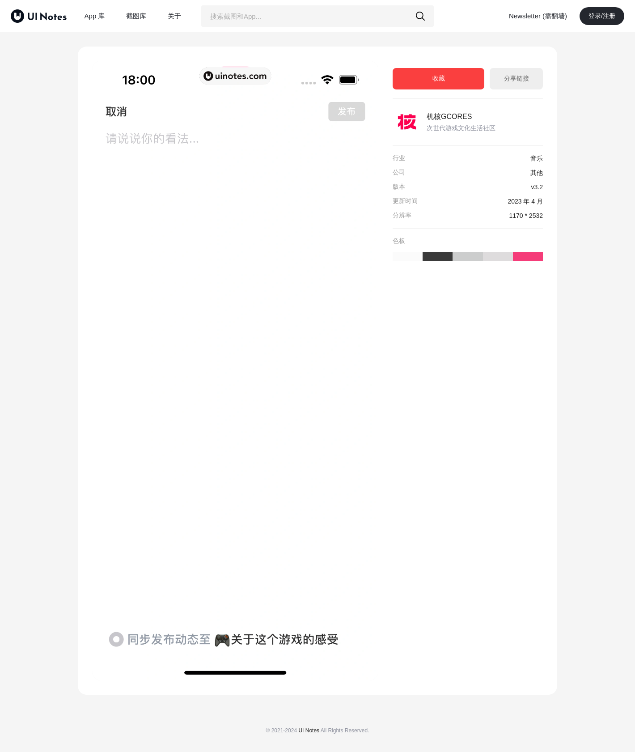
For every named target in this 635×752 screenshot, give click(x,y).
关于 (174, 16)
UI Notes (308, 730)
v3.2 (537, 187)
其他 (536, 172)
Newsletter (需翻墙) (538, 16)
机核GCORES (449, 116)
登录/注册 (601, 15)
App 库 (95, 16)
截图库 (136, 16)
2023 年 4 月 (525, 201)
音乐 (536, 158)
